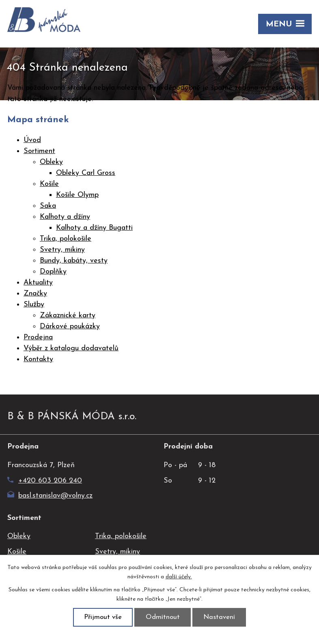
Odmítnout (163, 617)
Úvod (32, 140)
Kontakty (38, 359)
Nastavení (219, 617)
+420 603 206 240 (44, 481)
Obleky (51, 162)
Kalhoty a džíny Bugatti (94, 228)
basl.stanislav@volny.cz (50, 496)
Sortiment (39, 151)
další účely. (179, 577)
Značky (35, 293)
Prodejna (38, 337)
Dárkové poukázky (70, 326)
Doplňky (53, 272)
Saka (48, 206)
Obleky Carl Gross (85, 173)
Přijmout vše (103, 617)
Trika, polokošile (65, 239)
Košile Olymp (77, 195)
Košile (49, 184)
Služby (34, 304)
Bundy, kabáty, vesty (74, 261)
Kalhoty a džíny (65, 217)
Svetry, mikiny (62, 250)
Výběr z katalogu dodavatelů (71, 348)
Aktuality (38, 283)
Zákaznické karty (67, 315)
